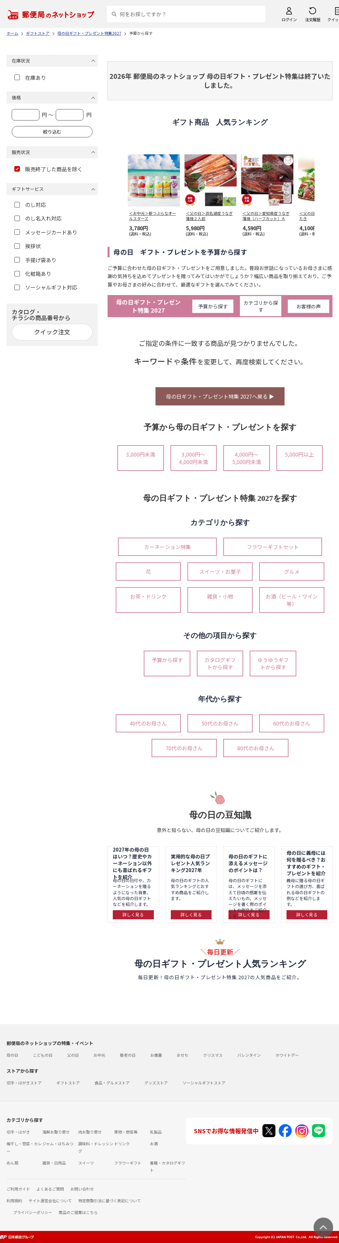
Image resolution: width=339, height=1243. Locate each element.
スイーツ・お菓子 (220, 571)
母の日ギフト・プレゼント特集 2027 (148, 306)
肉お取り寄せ (90, 1132)
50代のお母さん (220, 723)
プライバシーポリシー (32, 1212)
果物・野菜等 (126, 1132)
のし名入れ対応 (38, 218)
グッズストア (156, 1082)
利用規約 (14, 1200)
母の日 (12, 1055)
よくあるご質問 (50, 1189)
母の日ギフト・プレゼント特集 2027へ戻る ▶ (220, 396)
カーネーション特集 (167, 547)
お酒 (154, 1143)
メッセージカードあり (45, 232)
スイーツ (86, 1162)
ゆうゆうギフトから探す (273, 663)
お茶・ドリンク (148, 596)
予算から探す (213, 306)
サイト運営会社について (50, 1200)
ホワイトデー (287, 1055)
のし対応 (30, 204)
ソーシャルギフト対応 (45, 287)
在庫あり (30, 77)
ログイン (289, 19)
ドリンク (122, 1143)
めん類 (12, 1162)
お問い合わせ (82, 1189)
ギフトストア (68, 1082)
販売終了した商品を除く (48, 169)
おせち (182, 1055)
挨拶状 (27, 246)
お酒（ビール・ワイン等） (292, 599)
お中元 (99, 1055)
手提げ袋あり (35, 260)
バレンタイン (249, 1055)
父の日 (73, 1055)
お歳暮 (156, 1055)
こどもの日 (42, 1055)
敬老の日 (128, 1055)
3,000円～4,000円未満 (193, 457)
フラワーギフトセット (273, 547)
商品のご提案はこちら (78, 1212)
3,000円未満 (140, 454)
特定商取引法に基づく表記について (109, 1200)
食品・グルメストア (112, 1082)
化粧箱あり (32, 273)
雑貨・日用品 (54, 1162)
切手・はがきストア (24, 1082)
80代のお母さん (255, 748)
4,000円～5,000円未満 (246, 457)
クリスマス (213, 1055)
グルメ (292, 571)
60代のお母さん (291, 723)
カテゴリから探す (260, 306)
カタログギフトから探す (220, 663)
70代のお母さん (184, 748)
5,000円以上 (299, 454)
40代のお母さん (148, 723)
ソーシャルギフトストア (204, 1082)
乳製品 (156, 1132)
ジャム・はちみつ (57, 1143)
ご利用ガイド (18, 1189)
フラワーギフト (127, 1162)
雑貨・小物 (220, 596)
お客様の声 (308, 306)
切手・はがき (18, 1132)
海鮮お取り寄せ (56, 1132)
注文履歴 (312, 19)
